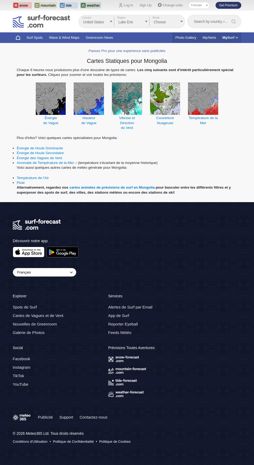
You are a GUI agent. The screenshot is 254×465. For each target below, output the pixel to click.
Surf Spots (35, 38)
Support (66, 417)
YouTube (20, 384)
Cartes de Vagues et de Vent (38, 315)
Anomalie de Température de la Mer (45, 163)
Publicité (45, 417)
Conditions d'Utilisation (30, 442)
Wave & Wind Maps (64, 38)
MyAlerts (209, 38)
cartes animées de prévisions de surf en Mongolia (112, 187)
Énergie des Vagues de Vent (39, 158)
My (230, 37)
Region (121, 17)
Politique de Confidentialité (73, 442)
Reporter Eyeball (123, 324)
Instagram (21, 367)
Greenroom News (99, 38)
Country (86, 17)
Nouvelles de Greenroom (35, 324)
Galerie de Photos (29, 332)
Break (156, 17)
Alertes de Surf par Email (130, 307)
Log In (128, 5)
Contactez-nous (93, 417)
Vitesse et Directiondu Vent (127, 123)
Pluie (21, 183)
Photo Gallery (185, 38)
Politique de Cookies (115, 442)
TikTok (18, 375)
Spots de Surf (25, 307)
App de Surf (118, 315)
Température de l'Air (33, 178)
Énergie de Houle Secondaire (40, 153)
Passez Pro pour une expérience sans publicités (127, 51)
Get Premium (228, 5)
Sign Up (145, 5)
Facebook (21, 359)
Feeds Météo (120, 332)
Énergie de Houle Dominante (40, 148)
